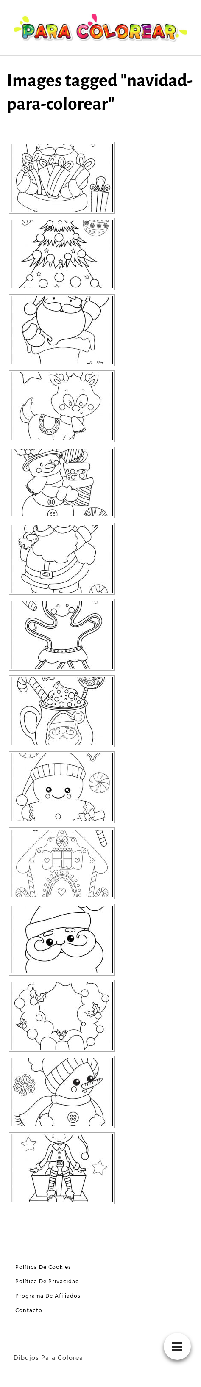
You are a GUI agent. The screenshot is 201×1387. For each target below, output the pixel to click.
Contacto (28, 1310)
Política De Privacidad (47, 1282)
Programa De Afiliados (48, 1296)
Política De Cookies (43, 1267)
